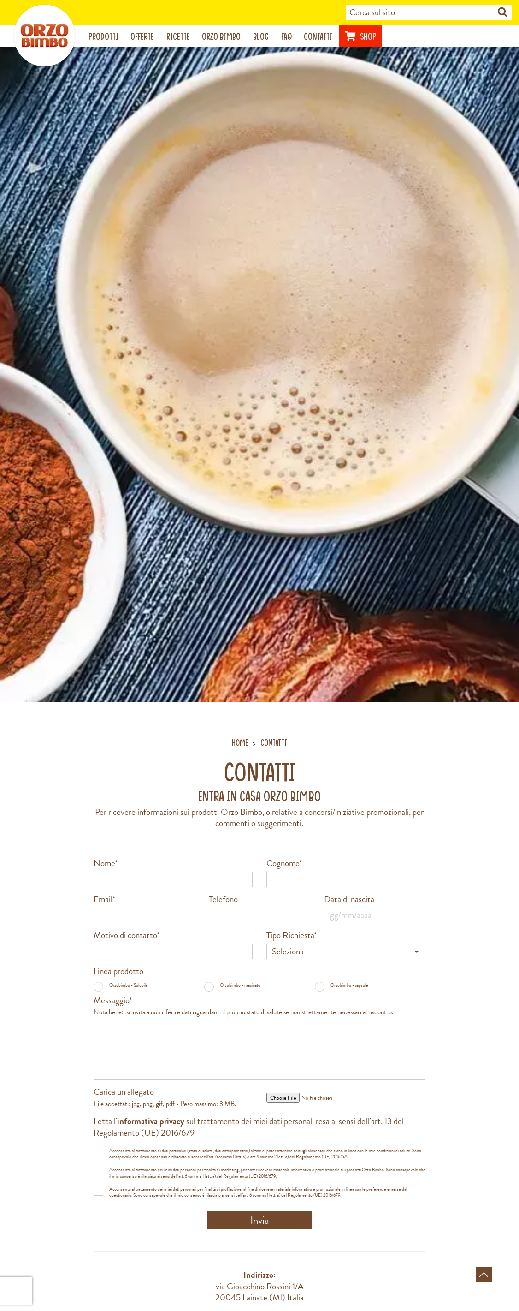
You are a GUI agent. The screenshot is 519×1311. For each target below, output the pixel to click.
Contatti (318, 36)
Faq (286, 36)
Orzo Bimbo (221, 36)
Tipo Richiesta (291, 935)
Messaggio (243, 1006)
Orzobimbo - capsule (341, 985)
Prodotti (103, 36)
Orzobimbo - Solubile (121, 985)
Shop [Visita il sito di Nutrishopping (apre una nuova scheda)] (360, 36)
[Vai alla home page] (44, 36)
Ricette (178, 36)
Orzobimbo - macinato (232, 985)
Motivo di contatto (126, 935)
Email (104, 899)
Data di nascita (349, 899)
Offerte (142, 36)
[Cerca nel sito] (503, 13)
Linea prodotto (118, 971)
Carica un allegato (165, 1097)
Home (240, 742)
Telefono (223, 899)
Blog (261, 36)
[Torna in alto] (484, 1274)
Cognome (284, 863)
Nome (106, 863)
